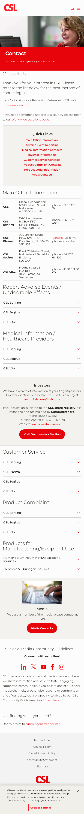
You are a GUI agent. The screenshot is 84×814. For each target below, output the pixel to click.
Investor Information (42, 154)
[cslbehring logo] (11, 8)
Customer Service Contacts (42, 159)
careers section (18, 105)
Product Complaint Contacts (42, 164)
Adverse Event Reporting (42, 145)
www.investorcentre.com (48, 424)
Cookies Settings (40, 809)
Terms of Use (42, 740)
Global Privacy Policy (42, 753)
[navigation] (78, 8)
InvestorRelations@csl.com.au (42, 399)
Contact (57, 237)
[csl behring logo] (42, 779)
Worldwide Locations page (30, 119)
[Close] (78, 792)
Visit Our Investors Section (42, 434)
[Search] (72, 8)
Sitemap (42, 766)
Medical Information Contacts (42, 150)
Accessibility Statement (42, 760)
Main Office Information (42, 140)
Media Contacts (42, 174)
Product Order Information (42, 169)
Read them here (47, 700)
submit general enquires (43, 724)
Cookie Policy (42, 746)
